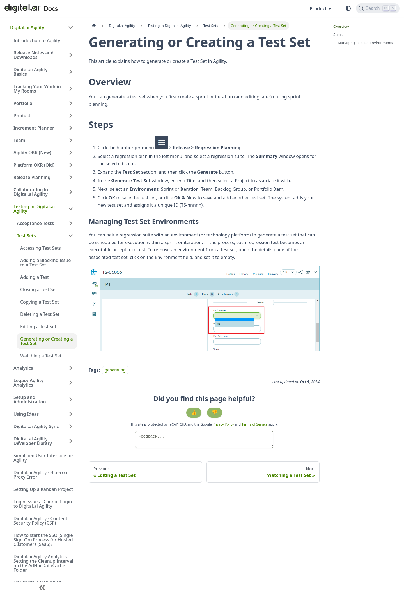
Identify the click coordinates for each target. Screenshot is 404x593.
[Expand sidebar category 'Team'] (71, 140)
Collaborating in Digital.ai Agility (30, 192)
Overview (341, 26)
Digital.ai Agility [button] (27, 27)
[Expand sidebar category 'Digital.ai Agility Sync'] (71, 426)
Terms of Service (254, 424)
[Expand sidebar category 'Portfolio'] (71, 103)
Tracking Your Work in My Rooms (37, 88)
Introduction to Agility (36, 40)
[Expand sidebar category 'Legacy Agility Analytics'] (71, 382)
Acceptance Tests (35, 223)
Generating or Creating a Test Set (46, 341)
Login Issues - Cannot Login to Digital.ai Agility (42, 503)
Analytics (23, 368)
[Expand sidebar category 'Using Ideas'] (71, 414)
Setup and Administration (29, 399)
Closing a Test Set (38, 289)
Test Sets (26, 236)
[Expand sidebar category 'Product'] (71, 115)
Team (19, 140)
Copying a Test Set (39, 302)
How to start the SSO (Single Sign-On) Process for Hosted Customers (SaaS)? (43, 539)
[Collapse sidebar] (42, 587)
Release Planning (31, 177)
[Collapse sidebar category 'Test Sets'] (71, 235)
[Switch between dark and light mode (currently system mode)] (348, 8)
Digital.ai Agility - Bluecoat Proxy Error (41, 474)
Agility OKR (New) (32, 153)
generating (115, 370)
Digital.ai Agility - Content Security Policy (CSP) (40, 520)
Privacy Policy (224, 424)
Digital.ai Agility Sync (36, 426)
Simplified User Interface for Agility (43, 457)
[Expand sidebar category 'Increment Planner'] (71, 128)
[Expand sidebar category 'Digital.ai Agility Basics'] (71, 72)
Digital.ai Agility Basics (30, 71)
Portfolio (22, 103)
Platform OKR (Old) (33, 165)
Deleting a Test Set (39, 314)
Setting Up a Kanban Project (43, 489)
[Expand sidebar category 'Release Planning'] (71, 177)
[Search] (378, 8)
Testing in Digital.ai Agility (34, 208)
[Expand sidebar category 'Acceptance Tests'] (71, 223)
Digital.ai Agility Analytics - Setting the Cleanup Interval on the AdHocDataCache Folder (43, 563)
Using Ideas (26, 414)
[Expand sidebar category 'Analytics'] (71, 368)
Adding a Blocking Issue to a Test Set (45, 262)
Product (22, 115)
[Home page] (94, 25)
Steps (338, 34)
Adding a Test (34, 277)
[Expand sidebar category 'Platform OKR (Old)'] (71, 165)
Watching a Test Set (40, 356)
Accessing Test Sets (40, 248)
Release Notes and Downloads (33, 55)
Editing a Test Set (38, 326)
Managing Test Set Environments (365, 42)
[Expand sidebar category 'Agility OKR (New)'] (71, 152)
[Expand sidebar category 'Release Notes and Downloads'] (71, 55)
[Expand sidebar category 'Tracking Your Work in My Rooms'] (71, 88)
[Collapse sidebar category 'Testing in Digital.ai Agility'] (71, 209)
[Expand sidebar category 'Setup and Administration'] (71, 399)
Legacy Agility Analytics (28, 382)
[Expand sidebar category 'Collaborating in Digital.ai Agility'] (71, 192)
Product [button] (318, 8)
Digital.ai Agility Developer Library (32, 441)
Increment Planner (33, 128)
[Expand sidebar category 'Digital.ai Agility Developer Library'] (71, 441)
